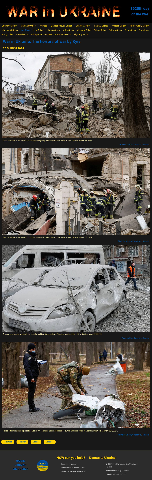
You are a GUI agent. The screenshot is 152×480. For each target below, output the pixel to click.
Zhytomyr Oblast (81, 34)
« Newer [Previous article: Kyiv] (22, 442)
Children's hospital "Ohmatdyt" (73, 471)
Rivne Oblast (130, 30)
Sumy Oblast (8, 34)
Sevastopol (144, 30)
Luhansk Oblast (53, 30)
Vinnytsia (47, 34)
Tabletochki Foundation (115, 474)
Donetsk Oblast (83, 26)
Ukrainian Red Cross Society (72, 468)
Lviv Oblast (38, 30)
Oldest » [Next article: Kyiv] (49, 442)
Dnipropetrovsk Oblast (61, 26)
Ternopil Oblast (22, 34)
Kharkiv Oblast (101, 26)
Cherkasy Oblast (28, 26)
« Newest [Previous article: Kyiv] (8, 442)
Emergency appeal (68, 464)
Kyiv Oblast (26, 30)
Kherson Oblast (119, 26)
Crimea (43, 26)
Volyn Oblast (68, 30)
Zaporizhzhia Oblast (63, 34)
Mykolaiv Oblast (84, 30)
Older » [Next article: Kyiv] (36, 442)
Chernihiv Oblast (9, 26)
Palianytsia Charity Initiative (117, 470)
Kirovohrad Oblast (10, 30)
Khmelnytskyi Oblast (139, 26)
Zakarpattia (36, 34)
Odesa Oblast (100, 30)
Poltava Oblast (115, 30)
